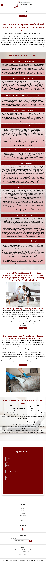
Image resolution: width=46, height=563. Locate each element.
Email (7, 462)
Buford (41, 430)
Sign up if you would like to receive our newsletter (23, 538)
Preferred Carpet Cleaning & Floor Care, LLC (18, 560)
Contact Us (23, 520)
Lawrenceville (31, 432)
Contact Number (9, 468)
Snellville (4, 434)
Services (23, 510)
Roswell (21, 432)
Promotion (23, 515)
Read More (23, 328)
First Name (8, 456)
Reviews (23, 517)
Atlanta (16, 430)
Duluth (25, 432)
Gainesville (21, 430)
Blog (23, 518)
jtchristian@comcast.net (23, 556)
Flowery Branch (34, 430)
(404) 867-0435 (24, 11)
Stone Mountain (18, 434)
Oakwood (27, 430)
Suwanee (9, 432)
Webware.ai (40, 560)
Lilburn (38, 432)
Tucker (42, 432)
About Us (23, 508)
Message (7, 475)
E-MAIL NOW (23, 15)
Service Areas (23, 512)
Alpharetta (15, 432)
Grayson (10, 434)
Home (23, 507)
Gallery (23, 513)
